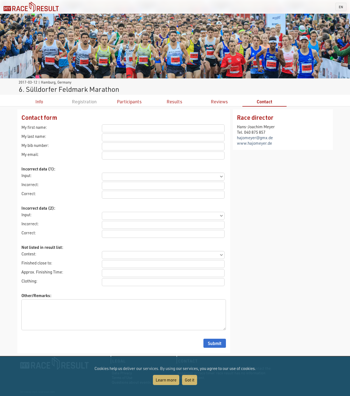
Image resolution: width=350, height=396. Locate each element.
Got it (189, 380)
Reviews (219, 101)
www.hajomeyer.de (254, 143)
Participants (129, 101)
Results (174, 101)
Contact (264, 101)
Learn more (166, 380)
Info (39, 101)
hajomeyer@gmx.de (255, 137)
